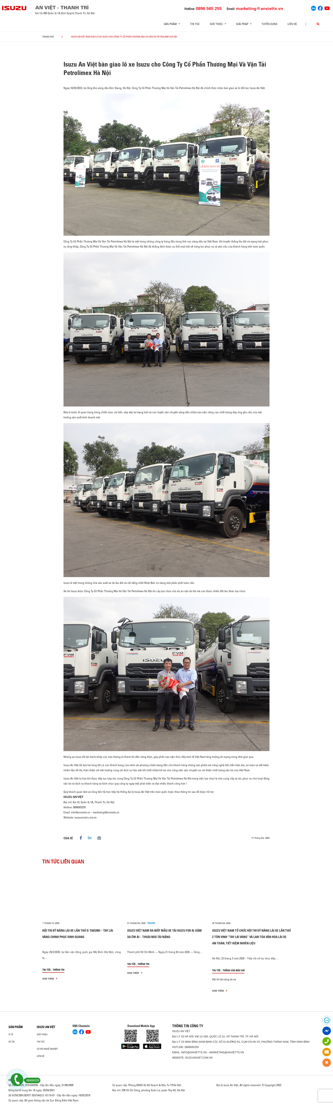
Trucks (151, 923)
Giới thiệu (42, 1034)
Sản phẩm (15, 1027)
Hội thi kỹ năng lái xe (224, 979)
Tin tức (195, 24)
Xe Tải (11, 1041)
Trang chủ (48, 36)
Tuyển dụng (269, 24)
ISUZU (176, 1031)
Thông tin (58, 969)
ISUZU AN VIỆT (46, 1027)
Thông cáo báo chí (233, 970)
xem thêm (49, 978)
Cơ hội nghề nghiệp (47, 1048)
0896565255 (192, 1047)
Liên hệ (292, 24)
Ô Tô (10, 1034)
